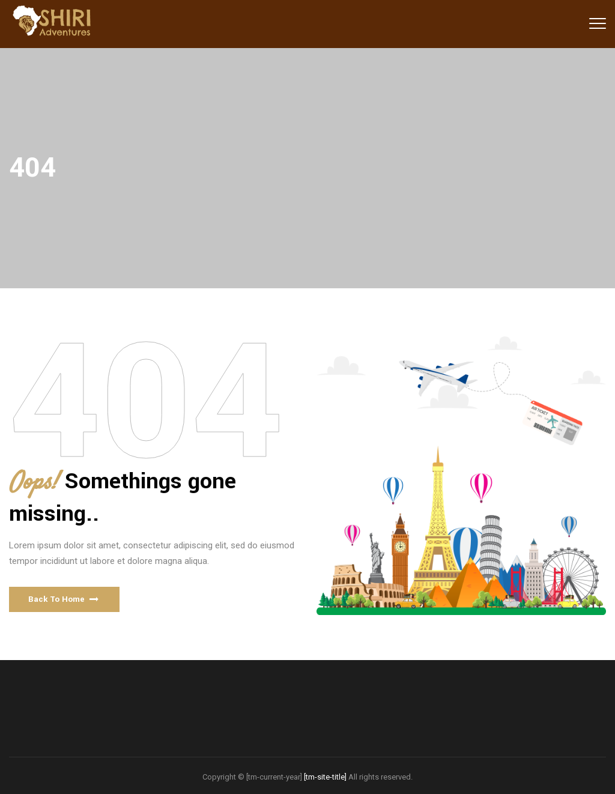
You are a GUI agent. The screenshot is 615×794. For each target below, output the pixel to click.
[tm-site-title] (325, 776)
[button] (64, 599)
